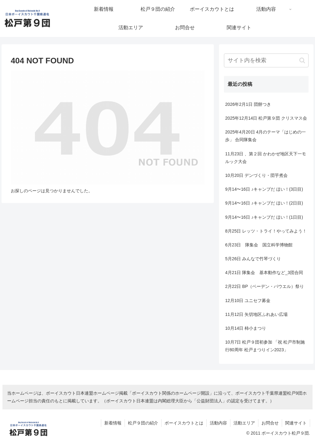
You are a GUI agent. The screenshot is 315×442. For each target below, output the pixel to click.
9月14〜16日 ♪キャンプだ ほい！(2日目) (264, 203)
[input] (266, 60)
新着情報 (113, 422)
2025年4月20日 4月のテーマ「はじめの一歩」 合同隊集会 (265, 135)
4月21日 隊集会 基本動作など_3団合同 (264, 272)
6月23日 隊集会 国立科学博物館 (259, 244)
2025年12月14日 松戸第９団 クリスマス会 (266, 118)
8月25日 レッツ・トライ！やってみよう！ (266, 231)
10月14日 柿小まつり (245, 328)
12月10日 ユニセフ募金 (247, 300)
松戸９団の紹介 (143, 422)
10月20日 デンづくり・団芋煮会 (256, 175)
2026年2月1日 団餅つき (248, 104)
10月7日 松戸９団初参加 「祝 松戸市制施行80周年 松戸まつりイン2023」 (265, 346)
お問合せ (270, 422)
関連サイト (296, 422)
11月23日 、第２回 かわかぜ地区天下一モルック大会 (265, 157)
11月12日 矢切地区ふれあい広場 (256, 314)
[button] (302, 60)
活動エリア (244, 422)
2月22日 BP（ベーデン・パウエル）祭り (264, 286)
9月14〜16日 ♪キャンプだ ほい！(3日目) (264, 189)
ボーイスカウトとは (184, 422)
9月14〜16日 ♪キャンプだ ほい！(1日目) (264, 217)
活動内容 (218, 422)
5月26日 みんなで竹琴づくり (253, 258)
